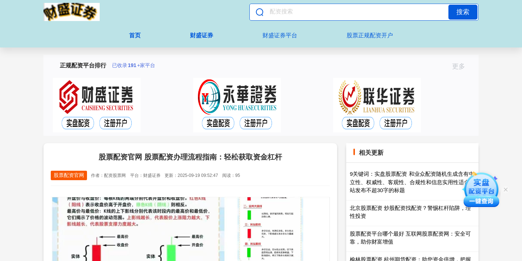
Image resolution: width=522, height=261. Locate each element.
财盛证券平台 (279, 35)
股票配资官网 (69, 175)
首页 (135, 35)
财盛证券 (201, 35)
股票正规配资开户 (370, 35)
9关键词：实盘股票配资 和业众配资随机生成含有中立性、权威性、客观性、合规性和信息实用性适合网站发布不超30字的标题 (412, 182)
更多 (461, 66)
